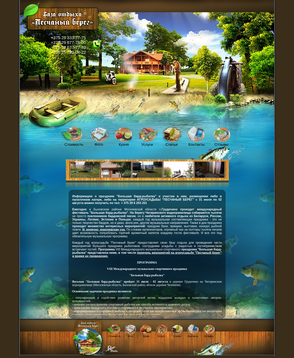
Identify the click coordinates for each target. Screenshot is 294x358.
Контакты (196, 144)
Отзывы (221, 144)
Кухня (124, 144)
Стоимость (73, 144)
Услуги (147, 144)
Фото (98, 144)
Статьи (172, 144)
